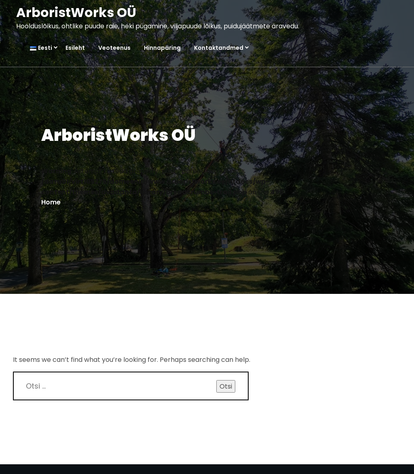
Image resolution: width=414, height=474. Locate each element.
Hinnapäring (162, 48)
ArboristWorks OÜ (76, 12)
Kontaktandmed (218, 48)
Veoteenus (114, 48)
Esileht (75, 48)
